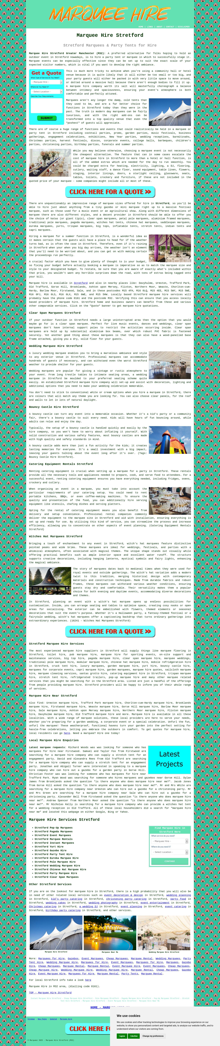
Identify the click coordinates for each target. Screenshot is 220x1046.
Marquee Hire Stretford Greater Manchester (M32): (67, 53)
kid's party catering (66, 899)
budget (72, 269)
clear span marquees (101, 218)
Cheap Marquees (117, 958)
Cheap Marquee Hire (43, 970)
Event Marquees (92, 958)
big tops (102, 226)
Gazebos (73, 958)
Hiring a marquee (41, 236)
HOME (141, 27)
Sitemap (31, 1019)
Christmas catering (42, 906)
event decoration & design (123, 895)
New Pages (42, 1019)
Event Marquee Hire (126, 966)
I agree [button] (122, 1036)
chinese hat (134, 222)
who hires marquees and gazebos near (135, 777)
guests (73, 240)
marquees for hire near (46, 751)
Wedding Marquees (168, 958)
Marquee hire (38, 283)
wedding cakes (56, 902)
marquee (108, 265)
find (40, 703)
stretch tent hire (53, 677)
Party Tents (130, 973)
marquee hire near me (151, 781)
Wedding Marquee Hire (62, 962)
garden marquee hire (123, 666)
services (84, 895)
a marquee (84, 489)
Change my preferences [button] (153, 1036)
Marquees (172, 962)
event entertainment (155, 902)
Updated (53, 1019)
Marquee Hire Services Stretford (64, 820)
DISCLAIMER (184, 27)
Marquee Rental (142, 958)
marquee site (83, 518)
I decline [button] (134, 1036)
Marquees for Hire (51, 958)
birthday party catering (63, 910)
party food (178, 899)
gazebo (108, 207)
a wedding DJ (88, 906)
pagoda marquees (82, 222)
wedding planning (178, 895)
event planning (131, 906)
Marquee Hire (66, 1019)
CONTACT (170, 27)
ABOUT (159, 27)
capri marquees (39, 230)
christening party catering (126, 899)
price (40, 273)
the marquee (168, 265)
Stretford (162, 203)
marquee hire (158, 294)
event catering (175, 906)
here (67, 733)
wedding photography (103, 902)
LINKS (150, 27)
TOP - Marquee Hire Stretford (50, 992)
